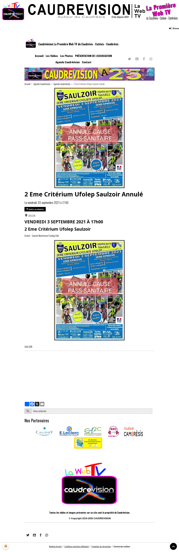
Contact (86, 64)
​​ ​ (24, 454)
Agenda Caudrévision (68, 64)
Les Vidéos (52, 57)
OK (153, 412)
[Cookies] (6, 546)
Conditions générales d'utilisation (76, 548)
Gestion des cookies (124, 548)
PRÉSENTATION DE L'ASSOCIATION (93, 57)
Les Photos (66, 57)
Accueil (39, 57)
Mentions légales (53, 548)
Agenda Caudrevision (61, 85)
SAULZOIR (31, 217)
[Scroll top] (173, 546)
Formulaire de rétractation (102, 548)
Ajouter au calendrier (35, 210)
